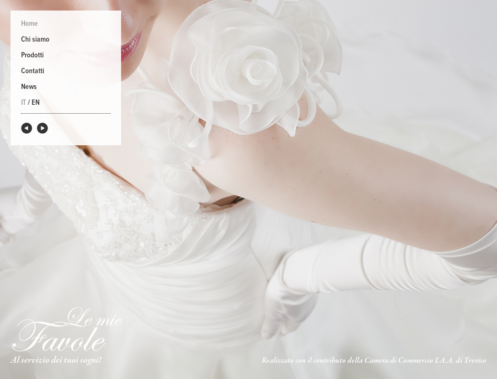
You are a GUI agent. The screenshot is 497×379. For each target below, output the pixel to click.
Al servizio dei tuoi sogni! (56, 360)
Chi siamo (35, 39)
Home (29, 23)
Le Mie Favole (67, 329)
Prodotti (32, 55)
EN (35, 102)
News (29, 87)
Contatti (32, 71)
